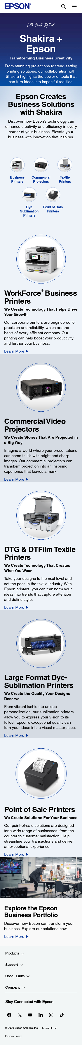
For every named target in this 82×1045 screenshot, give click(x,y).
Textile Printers (65, 179)
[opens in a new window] (62, 1015)
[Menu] (74, 6)
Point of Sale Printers (53, 209)
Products (14, 953)
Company (15, 987)
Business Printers (17, 179)
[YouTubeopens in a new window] (30, 1015)
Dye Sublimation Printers (29, 211)
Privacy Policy (13, 1036)
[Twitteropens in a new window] (20, 1015)
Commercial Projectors (40, 179)
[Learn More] (16, 351)
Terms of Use (49, 1028)
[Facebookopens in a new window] (9, 1015)
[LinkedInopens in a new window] (41, 1015)
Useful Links (17, 976)
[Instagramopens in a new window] (51, 1015)
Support (14, 964)
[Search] (63, 6)
